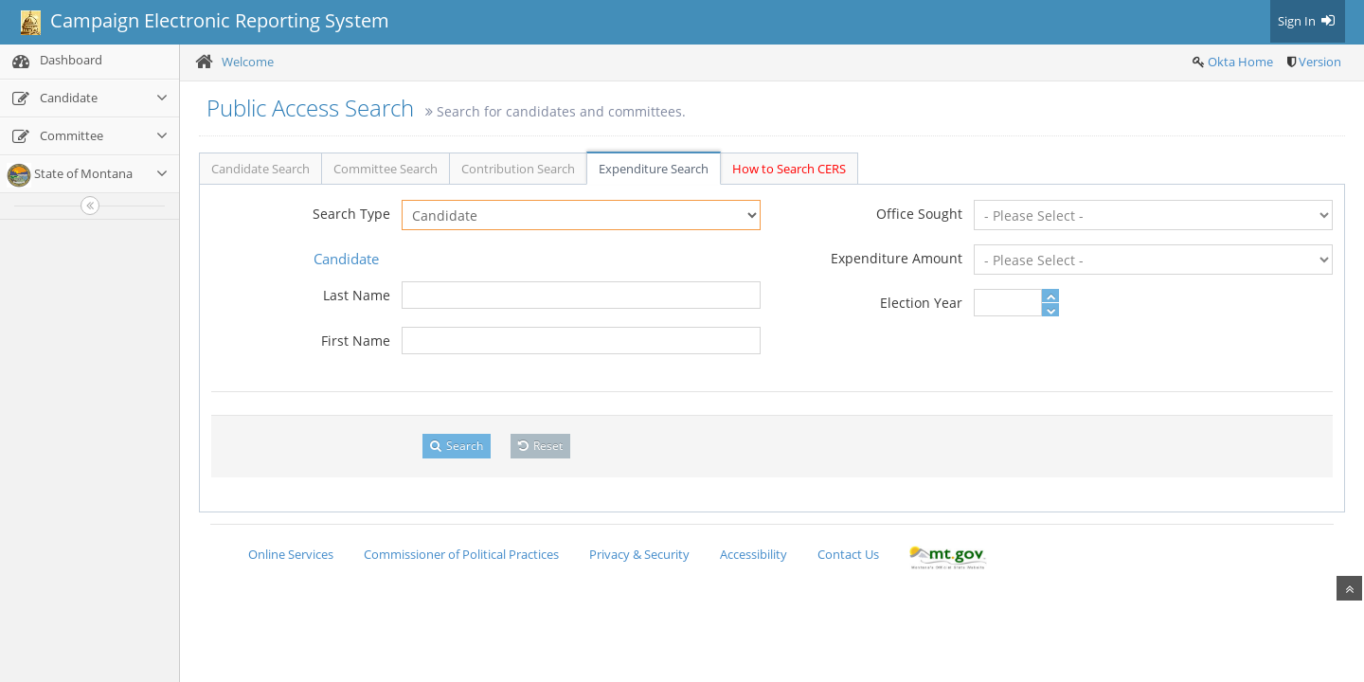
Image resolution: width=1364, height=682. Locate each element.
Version (1320, 61)
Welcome (248, 61)
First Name (355, 341)
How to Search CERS (789, 168)
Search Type (351, 214)
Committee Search (385, 168)
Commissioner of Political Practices (461, 554)
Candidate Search (260, 168)
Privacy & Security (639, 554)
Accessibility (753, 554)
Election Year (921, 303)
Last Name (356, 295)
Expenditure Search (654, 168)
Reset (540, 446)
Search (456, 446)
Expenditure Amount (896, 258)
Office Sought (919, 214)
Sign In (1307, 20)
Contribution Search (518, 168)
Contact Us (848, 554)
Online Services (290, 554)
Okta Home (1240, 61)
